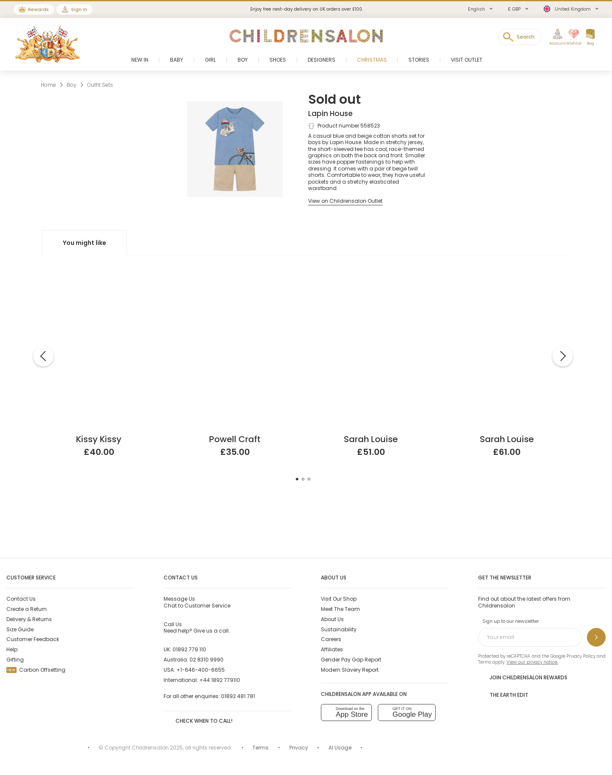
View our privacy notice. (532, 662)
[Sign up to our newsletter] (596, 637)
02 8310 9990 (207, 659)
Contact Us (21, 598)
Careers (331, 639)
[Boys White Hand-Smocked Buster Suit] (507, 284)
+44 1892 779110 (219, 680)
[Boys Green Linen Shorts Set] (235, 284)
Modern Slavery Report (350, 669)
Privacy (298, 747)
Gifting (15, 659)
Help (11, 649)
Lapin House (330, 113)
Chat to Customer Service (197, 602)
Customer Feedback (32, 639)
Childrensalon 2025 (157, 747)
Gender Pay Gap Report (351, 659)
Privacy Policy (581, 656)
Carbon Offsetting (35, 669)
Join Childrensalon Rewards (522, 677)
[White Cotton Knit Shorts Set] (371, 284)
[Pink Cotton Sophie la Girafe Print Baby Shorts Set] (99, 284)
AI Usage (340, 747)
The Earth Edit (503, 694)
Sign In (79, 9)
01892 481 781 (238, 696)
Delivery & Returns (29, 619)
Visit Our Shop (339, 598)
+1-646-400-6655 (200, 669)
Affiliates (332, 649)
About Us (332, 619)
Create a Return (26, 609)
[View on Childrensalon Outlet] (345, 200)
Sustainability (339, 629)
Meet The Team (340, 609)
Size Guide (20, 629)
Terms (484, 662)
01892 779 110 (189, 649)
